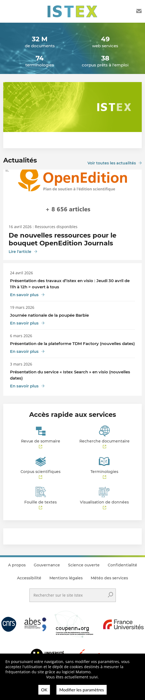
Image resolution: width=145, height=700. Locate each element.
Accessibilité (29, 578)
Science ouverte (84, 565)
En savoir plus (24, 294)
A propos (17, 565)
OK (44, 689)
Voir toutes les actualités (111, 163)
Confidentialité (122, 565)
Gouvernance (47, 565)
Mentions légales (66, 578)
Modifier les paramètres (81, 689)
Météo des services (109, 578)
